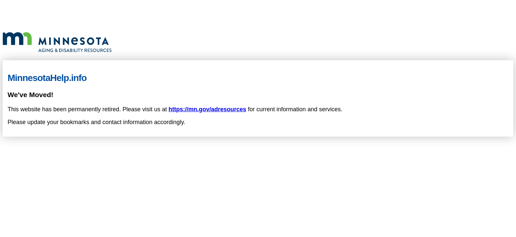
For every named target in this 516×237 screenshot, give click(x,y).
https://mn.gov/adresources (207, 109)
